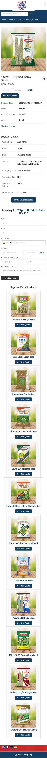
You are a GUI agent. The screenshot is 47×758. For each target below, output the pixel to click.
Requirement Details (8, 266)
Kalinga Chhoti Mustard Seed (23, 543)
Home (4, 20)
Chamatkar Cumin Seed (23, 394)
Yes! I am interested (23, 200)
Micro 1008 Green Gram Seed (23, 655)
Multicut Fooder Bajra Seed (24, 730)
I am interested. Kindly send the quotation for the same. (23, 271)
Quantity (4, 248)
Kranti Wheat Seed (23, 581)
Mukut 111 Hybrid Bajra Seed (23, 692)
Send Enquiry (23, 755)
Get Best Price (10, 96)
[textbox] (18, 90)
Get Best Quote (23, 325)
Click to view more (8, 126)
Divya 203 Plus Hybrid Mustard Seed (23, 506)
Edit (30, 90)
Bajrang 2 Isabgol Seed (24, 320)
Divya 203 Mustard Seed (23, 469)
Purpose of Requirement (10, 257)
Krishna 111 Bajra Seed (23, 618)
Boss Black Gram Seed (23, 357)
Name (3, 219)
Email (3, 228)
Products (11, 20)
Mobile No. (5, 238)
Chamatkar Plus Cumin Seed (23, 431)
